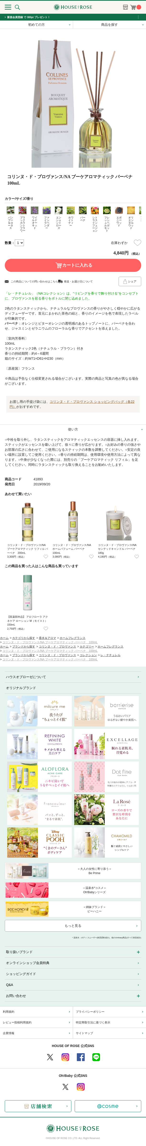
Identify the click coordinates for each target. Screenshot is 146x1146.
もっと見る (73, 926)
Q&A (9, 985)
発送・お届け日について (78, 281)
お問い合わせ (16, 996)
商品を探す (109, 24)
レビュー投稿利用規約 (17, 1022)
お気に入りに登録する (137, 243)
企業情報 (8, 1033)
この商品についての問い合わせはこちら (34, 281)
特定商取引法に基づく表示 (93, 1022)
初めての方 (36, 24)
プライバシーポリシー (90, 1011)
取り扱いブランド (19, 952)
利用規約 (8, 1011)
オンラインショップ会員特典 (27, 963)
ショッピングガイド (21, 974)
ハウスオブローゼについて (26, 677)
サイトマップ (84, 1033)
